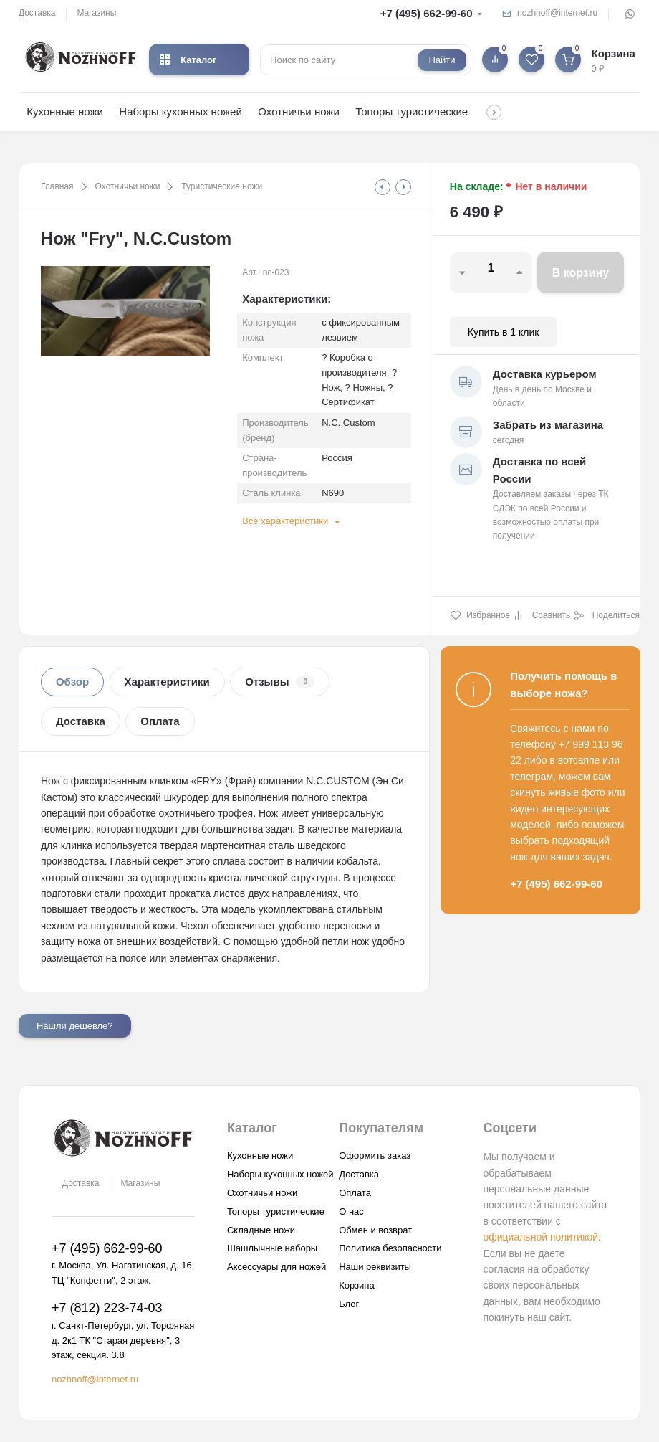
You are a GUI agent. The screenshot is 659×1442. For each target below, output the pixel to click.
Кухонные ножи (65, 111)
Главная (57, 186)
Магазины (96, 13)
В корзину (580, 273)
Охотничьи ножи (298, 111)
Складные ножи (261, 1230)
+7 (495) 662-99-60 (426, 13)
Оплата (159, 721)
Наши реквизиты (375, 1266)
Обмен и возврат (375, 1230)
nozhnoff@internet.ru (557, 13)
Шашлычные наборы (272, 1248)
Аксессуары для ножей (276, 1266)
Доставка (37, 13)
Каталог (188, 59)
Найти (441, 59)
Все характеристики (285, 521)
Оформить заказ (374, 1155)
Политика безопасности (390, 1248)
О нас (351, 1211)
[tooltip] (382, 187)
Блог (349, 1304)
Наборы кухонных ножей (180, 111)
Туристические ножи (221, 186)
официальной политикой (540, 1237)
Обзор (72, 681)
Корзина (357, 1285)
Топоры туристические (411, 111)
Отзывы (279, 681)
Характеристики (167, 681)
